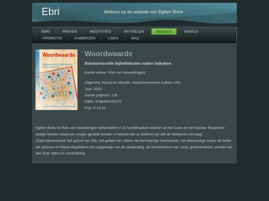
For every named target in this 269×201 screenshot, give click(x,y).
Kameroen (85, 38)
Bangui (191, 31)
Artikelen (134, 31)
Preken (69, 31)
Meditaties (100, 31)
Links (113, 38)
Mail (135, 38)
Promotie (52, 38)
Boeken (163, 31)
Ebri (51, 11)
